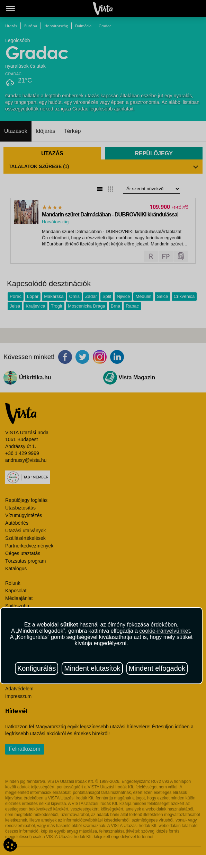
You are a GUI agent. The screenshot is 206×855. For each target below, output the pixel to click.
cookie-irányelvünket (164, 631)
